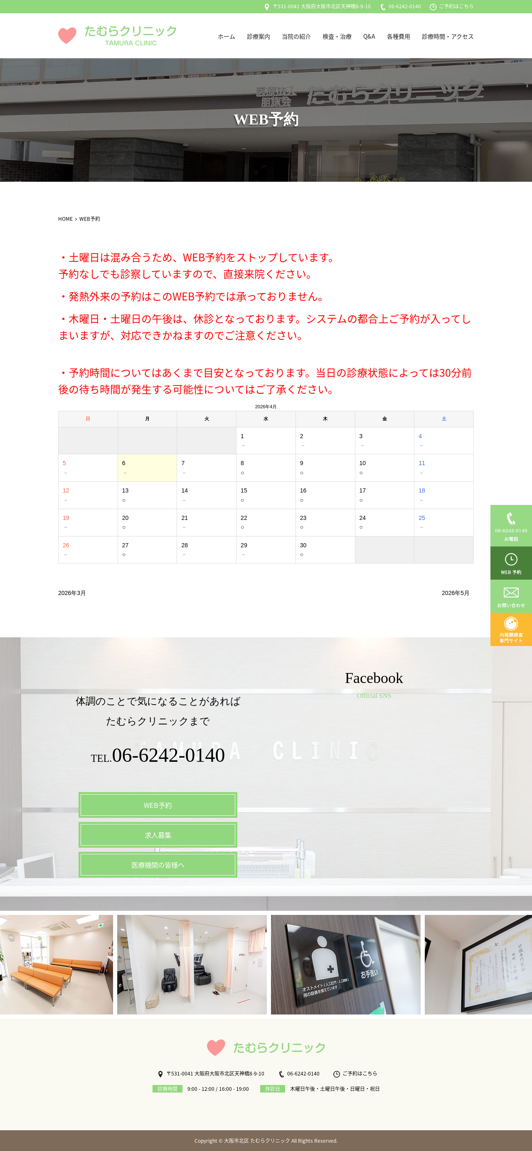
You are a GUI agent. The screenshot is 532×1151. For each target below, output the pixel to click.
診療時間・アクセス (448, 36)
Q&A (369, 36)
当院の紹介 (296, 36)
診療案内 (258, 36)
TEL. (158, 757)
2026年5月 (456, 593)
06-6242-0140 (400, 6)
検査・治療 (337, 36)
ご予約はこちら (452, 6)
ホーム (226, 36)
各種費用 (398, 36)
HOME (65, 218)
